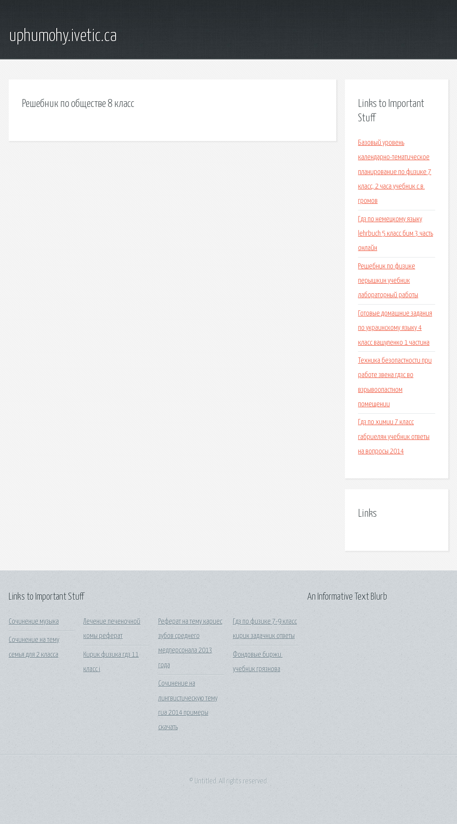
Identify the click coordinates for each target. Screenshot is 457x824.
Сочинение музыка (34, 621)
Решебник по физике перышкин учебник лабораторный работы (388, 281)
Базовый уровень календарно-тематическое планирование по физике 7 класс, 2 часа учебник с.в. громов (394, 172)
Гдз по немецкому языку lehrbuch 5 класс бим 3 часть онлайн (395, 234)
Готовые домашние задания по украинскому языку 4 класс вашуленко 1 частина (395, 328)
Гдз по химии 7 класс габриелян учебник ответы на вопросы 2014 (394, 437)
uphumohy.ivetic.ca (63, 36)
